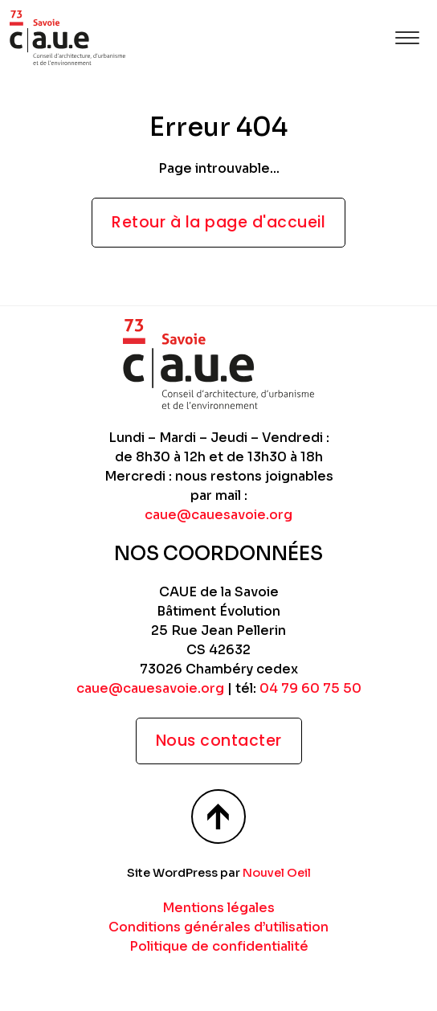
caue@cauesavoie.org (218, 514)
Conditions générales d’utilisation (218, 927)
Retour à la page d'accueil (218, 222)
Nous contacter (219, 740)
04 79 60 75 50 (310, 688)
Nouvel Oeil (277, 873)
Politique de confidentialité (218, 946)
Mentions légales (218, 907)
